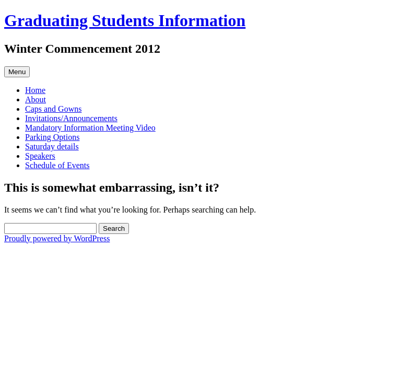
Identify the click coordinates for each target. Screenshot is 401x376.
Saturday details (52, 146)
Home (35, 90)
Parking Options (52, 137)
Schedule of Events (57, 165)
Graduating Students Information (124, 20)
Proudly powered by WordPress (57, 238)
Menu (17, 72)
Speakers (40, 155)
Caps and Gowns (53, 108)
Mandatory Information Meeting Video (90, 127)
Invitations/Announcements (71, 118)
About (35, 99)
